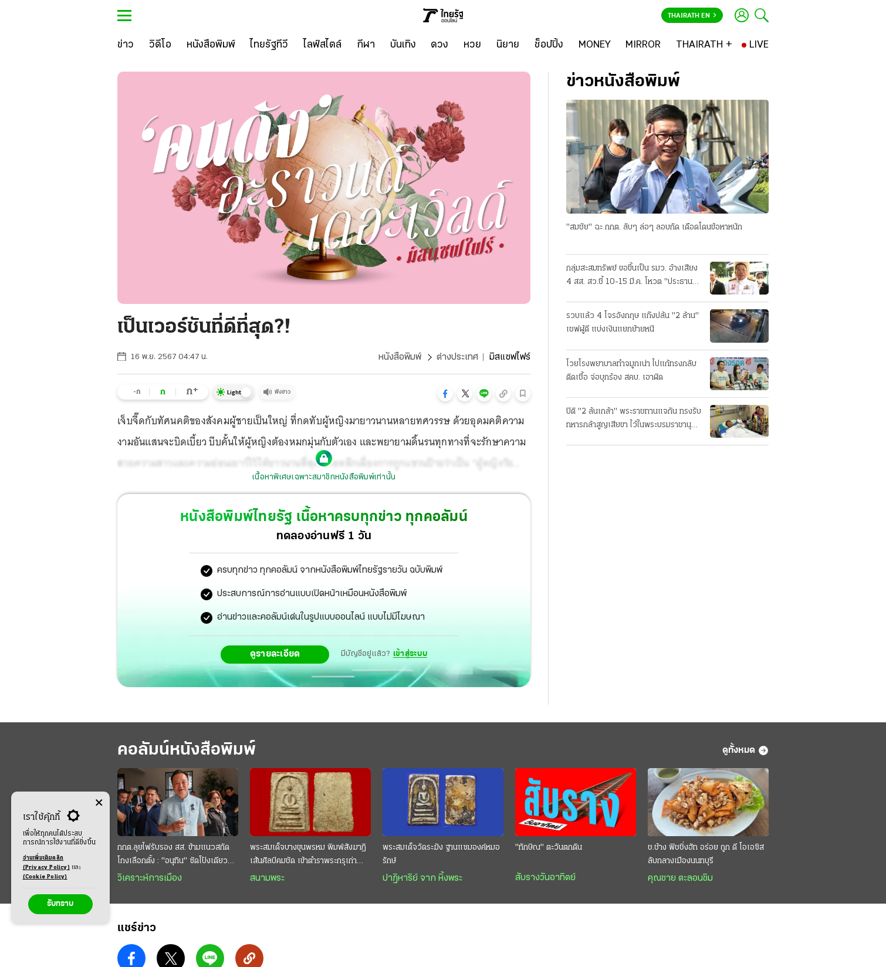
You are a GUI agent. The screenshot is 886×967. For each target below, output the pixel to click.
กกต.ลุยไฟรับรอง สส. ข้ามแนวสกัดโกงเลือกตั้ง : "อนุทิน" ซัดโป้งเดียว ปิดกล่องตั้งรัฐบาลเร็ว (173, 855)
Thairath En (692, 15)
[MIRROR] (643, 45)
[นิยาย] (507, 45)
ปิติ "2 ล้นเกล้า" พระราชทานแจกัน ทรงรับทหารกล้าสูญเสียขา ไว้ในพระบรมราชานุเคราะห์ (633, 419)
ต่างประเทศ (457, 357)
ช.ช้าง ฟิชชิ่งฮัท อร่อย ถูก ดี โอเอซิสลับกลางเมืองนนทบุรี (706, 854)
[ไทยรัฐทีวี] (269, 45)
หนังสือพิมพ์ (399, 357)
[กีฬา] (366, 45)
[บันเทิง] (403, 45)
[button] (445, 393)
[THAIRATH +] (704, 45)
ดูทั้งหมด (745, 750)
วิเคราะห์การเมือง (149, 878)
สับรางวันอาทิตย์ (545, 878)
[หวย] (472, 45)
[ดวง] (439, 45)
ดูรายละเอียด (275, 654)
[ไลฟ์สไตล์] (322, 45)
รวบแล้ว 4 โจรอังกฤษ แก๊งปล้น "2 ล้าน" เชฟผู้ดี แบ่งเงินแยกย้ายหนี (632, 323)
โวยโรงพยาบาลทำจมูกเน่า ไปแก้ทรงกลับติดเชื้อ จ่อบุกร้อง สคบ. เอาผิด (631, 371)
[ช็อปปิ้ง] (549, 45)
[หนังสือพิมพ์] (211, 45)
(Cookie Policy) (45, 877)
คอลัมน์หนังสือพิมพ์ (186, 750)
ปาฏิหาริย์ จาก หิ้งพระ (422, 878)
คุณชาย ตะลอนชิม (680, 878)
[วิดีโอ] (160, 45)
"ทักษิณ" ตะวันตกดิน (548, 847)
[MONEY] (595, 45)
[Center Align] (99, 803)
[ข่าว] (125, 45)
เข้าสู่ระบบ (410, 654)
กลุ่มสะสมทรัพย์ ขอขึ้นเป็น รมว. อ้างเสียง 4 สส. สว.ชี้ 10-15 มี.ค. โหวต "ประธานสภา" (632, 276)
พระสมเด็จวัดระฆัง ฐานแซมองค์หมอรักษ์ (441, 854)
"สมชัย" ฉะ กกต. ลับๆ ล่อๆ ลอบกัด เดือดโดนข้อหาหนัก (654, 227)
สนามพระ (267, 878)
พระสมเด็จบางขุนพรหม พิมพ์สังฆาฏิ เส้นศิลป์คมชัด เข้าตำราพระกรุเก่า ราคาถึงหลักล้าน (308, 855)
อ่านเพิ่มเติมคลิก (46, 864)
